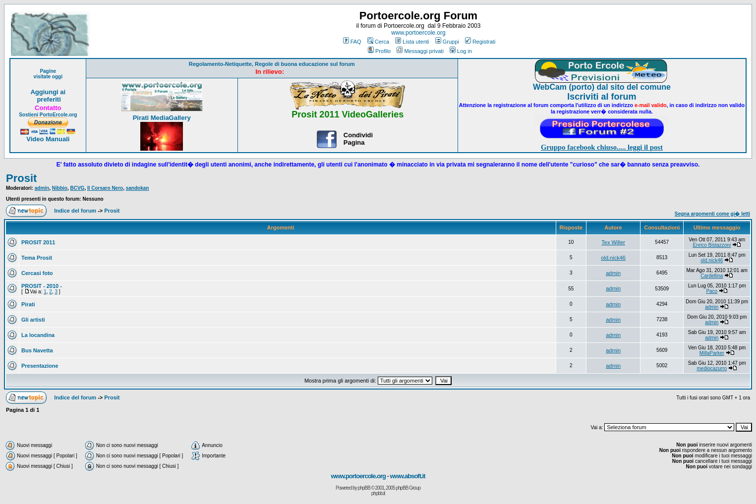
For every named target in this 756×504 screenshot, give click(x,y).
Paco (711, 291)
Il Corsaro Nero (105, 188)
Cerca (378, 42)
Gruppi (447, 42)
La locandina (38, 335)
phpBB (364, 488)
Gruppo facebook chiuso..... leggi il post (602, 147)
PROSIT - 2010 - (41, 286)
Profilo (379, 51)
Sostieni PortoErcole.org (48, 114)
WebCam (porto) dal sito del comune (602, 87)
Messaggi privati (420, 51)
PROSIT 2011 (38, 242)
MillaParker (711, 353)
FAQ (352, 42)
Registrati (480, 42)
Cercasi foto (37, 273)
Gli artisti (33, 320)
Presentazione (39, 366)
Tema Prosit (36, 258)
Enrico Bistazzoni (712, 245)
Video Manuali (47, 139)
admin (42, 188)
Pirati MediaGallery (162, 117)
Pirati (28, 304)
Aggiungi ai (47, 92)
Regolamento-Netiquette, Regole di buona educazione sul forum (272, 64)
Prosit (21, 178)
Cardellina (711, 276)
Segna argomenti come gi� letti (712, 214)
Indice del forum (75, 211)
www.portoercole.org (418, 32)
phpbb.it (378, 493)
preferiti (48, 99)
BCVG (77, 188)
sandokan (137, 188)
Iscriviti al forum (601, 97)
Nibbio (59, 188)
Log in (461, 51)
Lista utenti (412, 42)
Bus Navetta (37, 350)
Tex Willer (613, 242)
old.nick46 (613, 258)
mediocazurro (712, 368)
